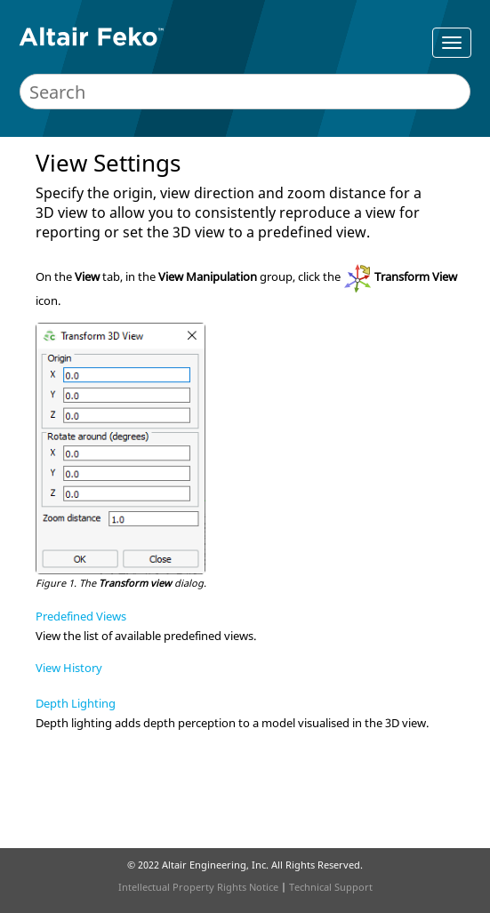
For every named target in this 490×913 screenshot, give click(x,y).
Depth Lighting (76, 703)
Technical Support (331, 886)
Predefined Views (81, 616)
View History (69, 668)
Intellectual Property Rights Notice (198, 886)
